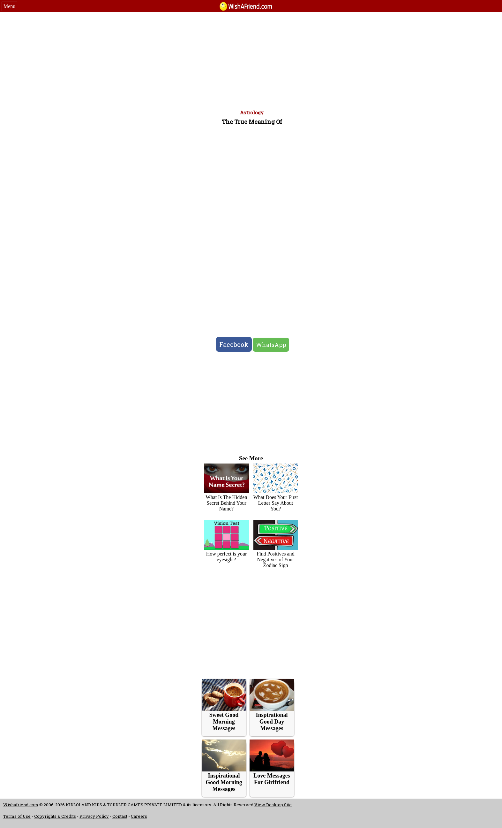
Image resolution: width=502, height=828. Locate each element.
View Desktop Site (273, 805)
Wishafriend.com (20, 805)
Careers (139, 816)
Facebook (234, 344)
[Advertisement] (251, 59)
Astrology (252, 112)
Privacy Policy (94, 816)
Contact (119, 816)
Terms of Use (17, 816)
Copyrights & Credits (55, 816)
